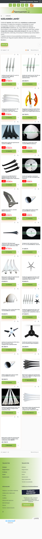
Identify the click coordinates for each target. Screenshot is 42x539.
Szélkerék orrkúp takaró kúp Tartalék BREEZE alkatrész (29, 143)
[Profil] (26, 5)
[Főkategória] (1, 16)
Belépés (4, 467)
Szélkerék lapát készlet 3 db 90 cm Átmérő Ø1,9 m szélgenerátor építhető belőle (31, 76)
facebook (3, 511)
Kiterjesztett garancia (7, 500)
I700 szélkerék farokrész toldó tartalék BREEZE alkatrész (30, 210)
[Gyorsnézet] (18, 55)
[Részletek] (9, 445)
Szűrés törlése (39, 44)
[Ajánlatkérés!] (29, 380)
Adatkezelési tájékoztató (8, 493)
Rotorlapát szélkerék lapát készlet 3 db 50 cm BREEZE (10, 143)
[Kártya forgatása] (18, 84)
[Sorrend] (35, 50)
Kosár (4, 474)
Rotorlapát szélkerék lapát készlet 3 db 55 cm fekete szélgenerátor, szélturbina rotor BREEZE (10, 439)
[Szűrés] (18, 5)
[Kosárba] (9, 84)
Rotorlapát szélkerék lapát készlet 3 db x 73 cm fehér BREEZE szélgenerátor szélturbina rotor (31, 408)
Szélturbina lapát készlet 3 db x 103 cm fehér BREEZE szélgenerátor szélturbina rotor (11, 408)
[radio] (28, 50)
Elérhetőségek (6, 503)
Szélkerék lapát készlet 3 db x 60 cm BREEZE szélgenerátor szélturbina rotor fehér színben (10, 110)
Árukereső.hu (10, 522)
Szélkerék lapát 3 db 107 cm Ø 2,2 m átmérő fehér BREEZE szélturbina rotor (10, 76)
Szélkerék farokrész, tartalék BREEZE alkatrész (9, 210)
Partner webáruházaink (8, 507)
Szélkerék (8, 15)
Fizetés (4, 495)
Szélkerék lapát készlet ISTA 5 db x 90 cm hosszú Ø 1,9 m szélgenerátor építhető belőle (10, 343)
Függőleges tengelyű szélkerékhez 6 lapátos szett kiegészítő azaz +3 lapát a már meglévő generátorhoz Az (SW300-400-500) (31, 110)
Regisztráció (5, 469)
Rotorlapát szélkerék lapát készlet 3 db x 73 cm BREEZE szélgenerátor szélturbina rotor (31, 376)
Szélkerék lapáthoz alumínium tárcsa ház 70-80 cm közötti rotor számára (31, 177)
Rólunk (4, 505)
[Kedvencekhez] (14, 55)
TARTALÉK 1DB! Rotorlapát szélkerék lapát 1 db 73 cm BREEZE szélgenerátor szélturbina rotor (10, 244)
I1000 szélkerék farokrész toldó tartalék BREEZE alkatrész (10, 375)
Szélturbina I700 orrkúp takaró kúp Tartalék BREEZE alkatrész (11, 310)
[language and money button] (22, 5)
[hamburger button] (10, 5)
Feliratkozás (27, 504)
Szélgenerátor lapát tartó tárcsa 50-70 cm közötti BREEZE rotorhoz (31, 244)
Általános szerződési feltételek (10, 490)
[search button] (14, 5)
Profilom (4, 472)
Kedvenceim (5, 477)
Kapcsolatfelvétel (26, 479)
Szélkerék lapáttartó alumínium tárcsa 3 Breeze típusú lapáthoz (30, 343)
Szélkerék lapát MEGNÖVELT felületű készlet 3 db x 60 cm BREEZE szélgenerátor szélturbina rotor (10, 178)
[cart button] (31, 5)
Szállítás (4, 498)
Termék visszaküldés (27, 482)
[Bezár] (40, 2)
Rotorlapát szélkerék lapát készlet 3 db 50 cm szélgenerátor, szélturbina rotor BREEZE (10, 278)
